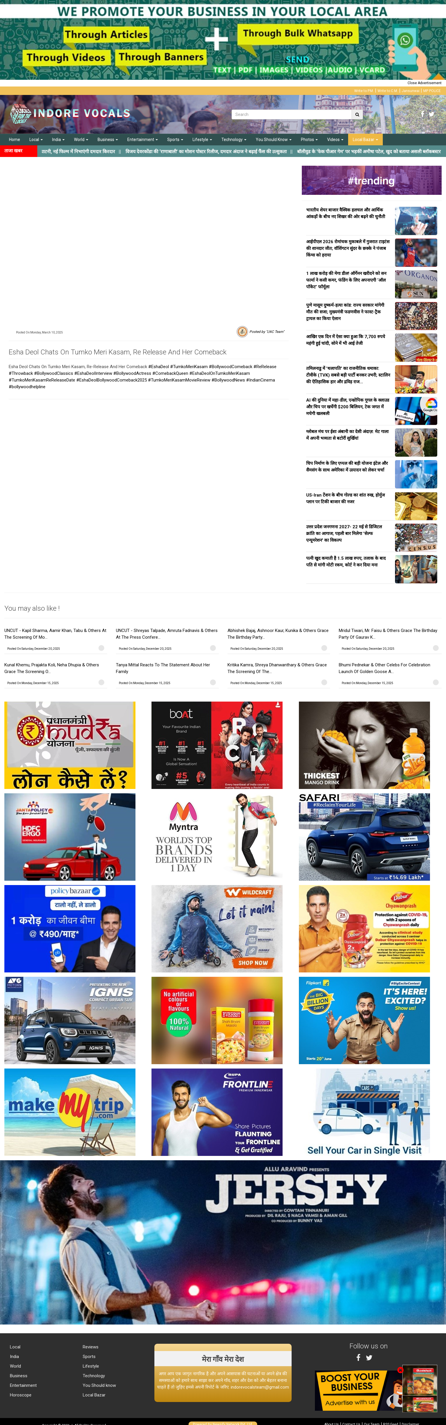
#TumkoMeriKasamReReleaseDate (42, 380)
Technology (233, 139)
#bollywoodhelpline (27, 386)
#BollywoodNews (228, 380)
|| (216, 151)
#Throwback (21, 373)
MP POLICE (432, 91)
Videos (335, 139)
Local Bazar (365, 139)
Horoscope (20, 1395)
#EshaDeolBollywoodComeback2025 (111, 380)
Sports (175, 139)
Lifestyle (202, 139)
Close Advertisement (425, 83)
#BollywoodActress (132, 373)
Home (14, 139)
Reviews (90, 1347)
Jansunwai (410, 91)
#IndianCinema (260, 380)
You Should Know (274, 139)
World (81, 139)
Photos (309, 139)
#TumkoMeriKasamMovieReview (179, 380)
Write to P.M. (364, 91)
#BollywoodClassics (53, 373)
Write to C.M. (388, 91)
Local (36, 139)
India (58, 139)
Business (108, 139)
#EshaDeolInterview (93, 373)
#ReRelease (264, 366)
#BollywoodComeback (230, 366)
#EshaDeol (158, 366)
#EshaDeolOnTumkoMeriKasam (219, 373)
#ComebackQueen (170, 373)
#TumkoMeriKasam (189, 366)
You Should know (99, 1385)
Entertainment (142, 139)
